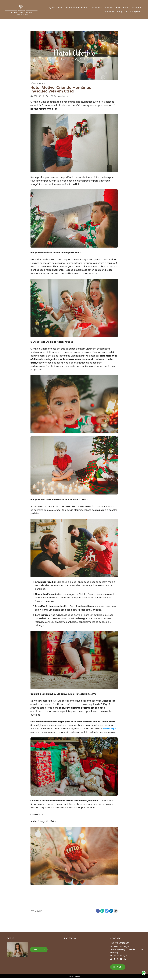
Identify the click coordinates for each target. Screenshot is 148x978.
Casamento (96, 7)
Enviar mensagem (121, 946)
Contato (117, 967)
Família (109, 7)
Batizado (109, 12)
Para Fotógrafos (133, 12)
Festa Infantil (122, 7)
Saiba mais (38, 949)
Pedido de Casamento (77, 7)
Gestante (137, 7)
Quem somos (55, 7)
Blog (119, 12)
